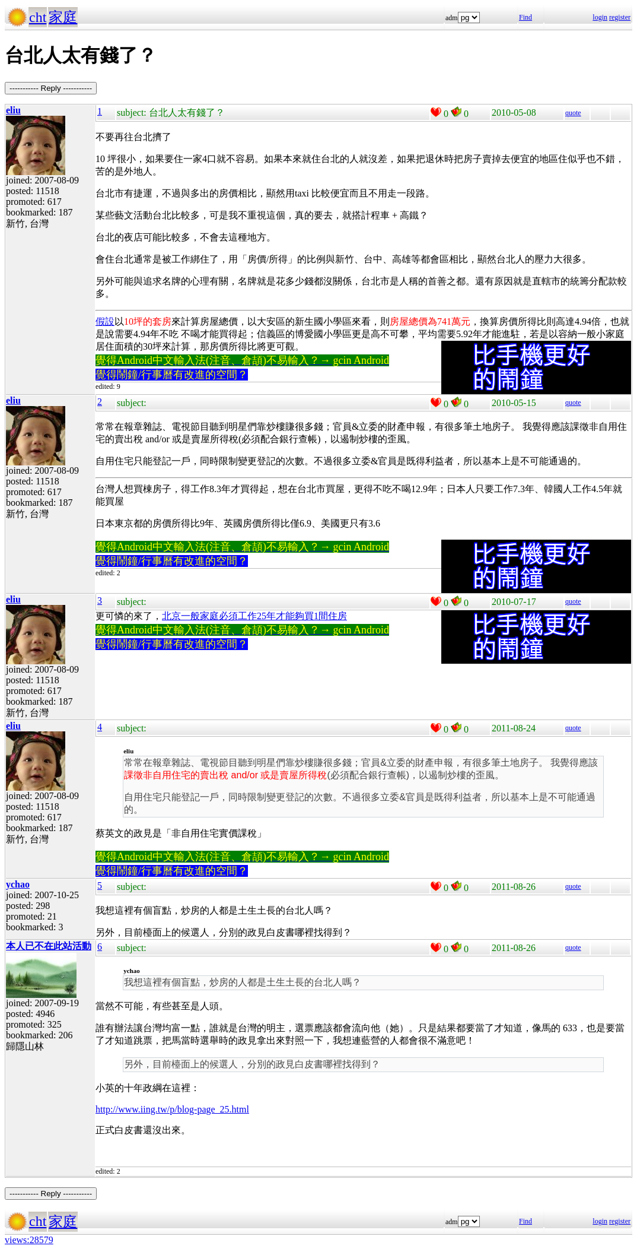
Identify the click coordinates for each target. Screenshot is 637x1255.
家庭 (63, 17)
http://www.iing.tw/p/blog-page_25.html (172, 1109)
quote (573, 113)
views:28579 (29, 1240)
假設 (104, 321)
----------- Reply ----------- (50, 88)
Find (525, 17)
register (619, 17)
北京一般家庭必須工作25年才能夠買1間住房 (254, 616)
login (600, 17)
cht (37, 17)
